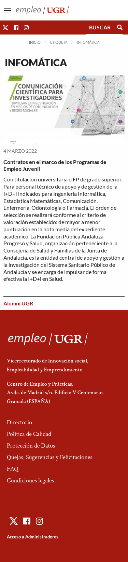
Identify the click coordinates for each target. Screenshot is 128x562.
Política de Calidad (29, 434)
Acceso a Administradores (32, 536)
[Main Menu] (7, 10)
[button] (5, 27)
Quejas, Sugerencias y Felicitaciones (50, 457)
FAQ (12, 469)
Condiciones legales (30, 480)
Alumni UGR (18, 303)
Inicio (35, 42)
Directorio (19, 422)
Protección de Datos (31, 446)
